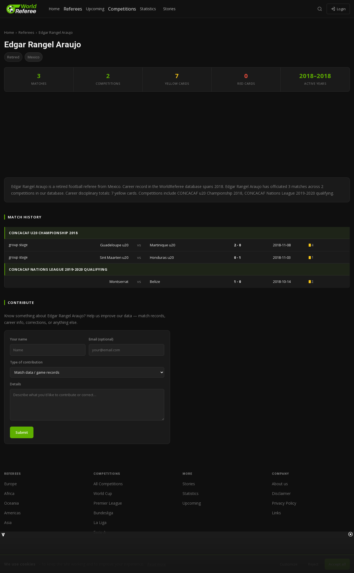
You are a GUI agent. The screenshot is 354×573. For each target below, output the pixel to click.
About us (280, 483)
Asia (8, 522)
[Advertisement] (177, 136)
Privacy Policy (284, 503)
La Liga (99, 522)
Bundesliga (103, 512)
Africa (9, 493)
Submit (21, 432)
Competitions (122, 9)
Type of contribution (26, 362)
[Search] (319, 9)
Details (15, 384)
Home (54, 8)
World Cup (102, 493)
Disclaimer (281, 493)
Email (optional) (101, 339)
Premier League (107, 503)
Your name (18, 339)
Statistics (148, 8)
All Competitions (108, 483)
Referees (73, 9)
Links (276, 512)
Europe (10, 483)
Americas (12, 512)
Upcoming (95, 8)
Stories (169, 8)
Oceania (11, 503)
